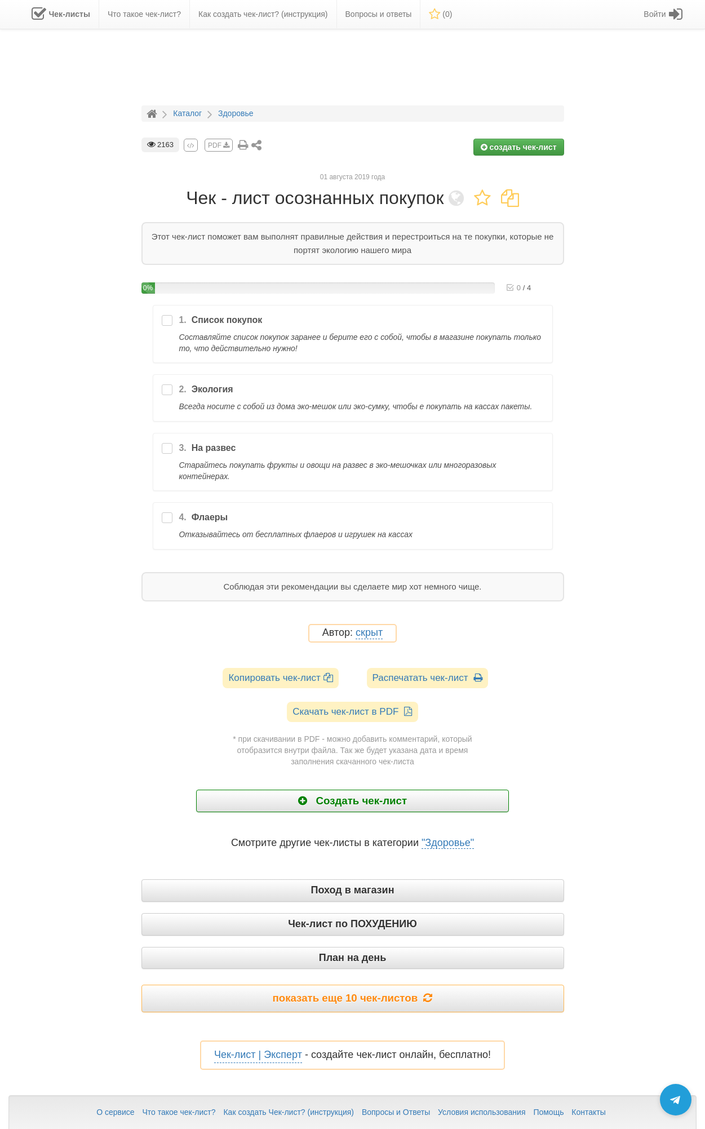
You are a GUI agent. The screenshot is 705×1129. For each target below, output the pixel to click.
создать (519, 147)
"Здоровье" (448, 842)
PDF (218, 145)
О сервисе (115, 1112)
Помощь (548, 1112)
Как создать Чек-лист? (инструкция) (288, 1112)
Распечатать (427, 677)
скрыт (369, 632)
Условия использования (481, 1112)
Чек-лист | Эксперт (258, 1054)
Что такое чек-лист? (178, 1112)
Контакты (588, 1112)
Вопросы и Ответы (396, 1112)
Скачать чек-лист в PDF (352, 711)
